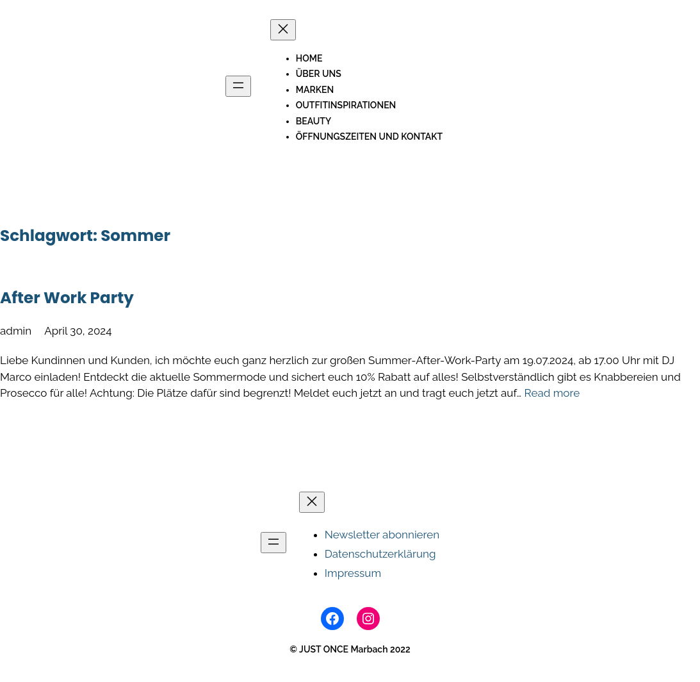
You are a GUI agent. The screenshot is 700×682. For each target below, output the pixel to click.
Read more (552, 393)
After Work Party (67, 298)
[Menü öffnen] (238, 86)
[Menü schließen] (283, 29)
